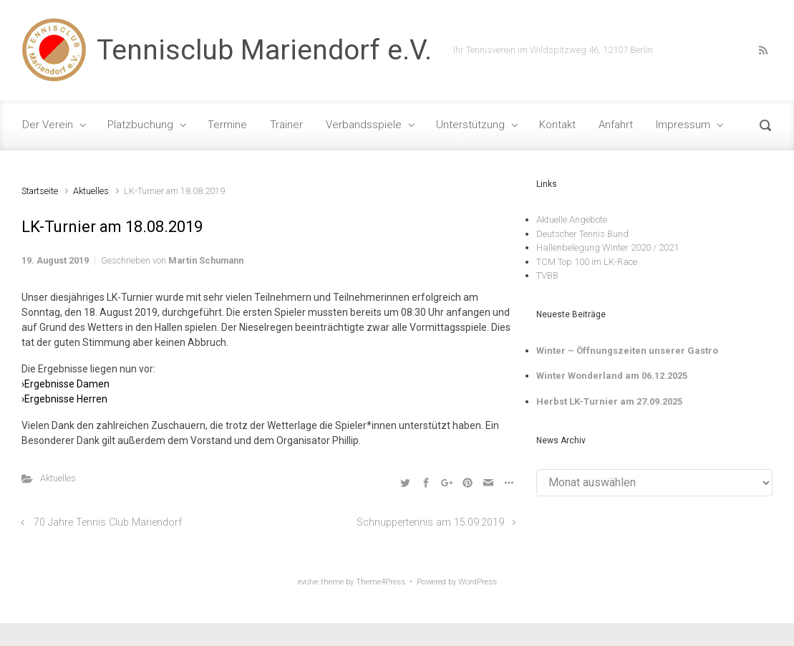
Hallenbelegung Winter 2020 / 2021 (607, 247)
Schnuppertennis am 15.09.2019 (430, 522)
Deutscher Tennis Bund (582, 233)
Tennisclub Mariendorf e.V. (264, 50)
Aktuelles (91, 190)
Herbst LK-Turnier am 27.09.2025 (609, 401)
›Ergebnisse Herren (64, 399)
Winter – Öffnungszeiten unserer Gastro (627, 350)
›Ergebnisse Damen (65, 384)
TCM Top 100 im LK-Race (586, 261)
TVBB (547, 275)
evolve (308, 582)
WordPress (477, 582)
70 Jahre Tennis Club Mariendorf (108, 522)
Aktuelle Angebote (571, 219)
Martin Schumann (205, 260)
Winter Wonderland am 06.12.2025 (611, 375)
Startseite (39, 190)
